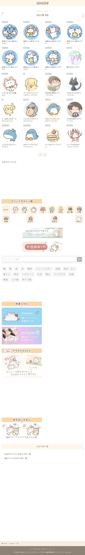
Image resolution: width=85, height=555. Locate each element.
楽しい (6, 274)
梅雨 (30, 268)
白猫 (71, 274)
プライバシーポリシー (41, 549)
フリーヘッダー (44, 268)
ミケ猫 (15, 279)
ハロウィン (28, 274)
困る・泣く (69, 268)
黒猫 (5, 279)
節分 (48, 274)
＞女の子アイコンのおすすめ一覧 (17, 454)
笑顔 (58, 268)
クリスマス (59, 274)
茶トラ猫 (26, 279)
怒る (16, 274)
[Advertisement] (42, 179)
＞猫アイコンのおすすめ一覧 (15, 458)
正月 (39, 274)
